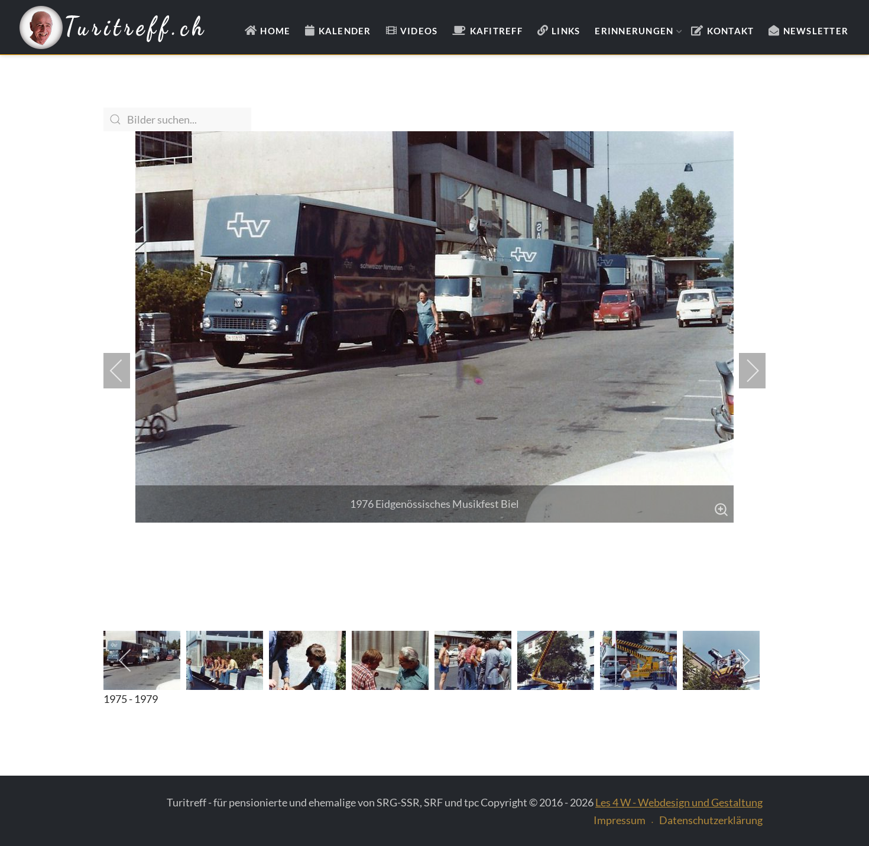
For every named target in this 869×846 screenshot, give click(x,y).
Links (566, 30)
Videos (419, 30)
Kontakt (730, 30)
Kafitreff (496, 30)
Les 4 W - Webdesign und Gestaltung (679, 802)
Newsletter (816, 30)
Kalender (345, 30)
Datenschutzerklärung (711, 819)
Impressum (620, 819)
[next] (745, 370)
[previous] (124, 370)
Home (275, 30)
